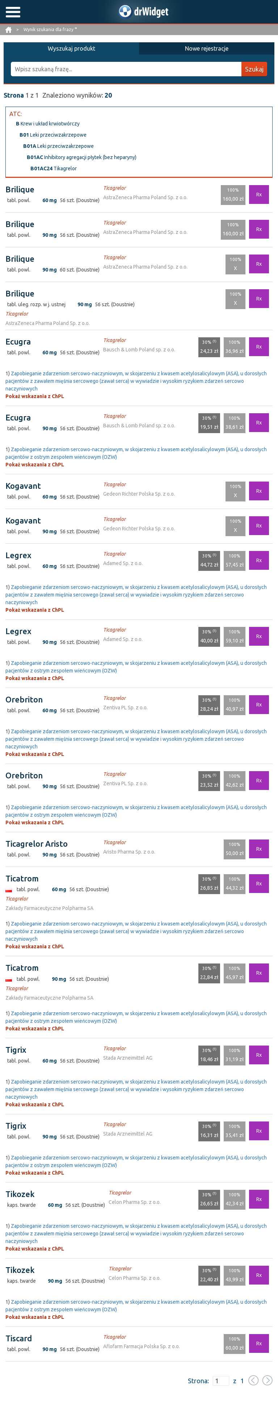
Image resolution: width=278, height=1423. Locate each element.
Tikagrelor (53, 168)
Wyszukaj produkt (71, 48)
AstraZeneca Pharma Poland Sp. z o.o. (145, 197)
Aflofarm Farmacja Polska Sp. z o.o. (141, 1346)
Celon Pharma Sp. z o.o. (135, 1202)
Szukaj (254, 69)
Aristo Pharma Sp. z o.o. (129, 852)
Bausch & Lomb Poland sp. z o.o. (139, 349)
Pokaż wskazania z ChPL (34, 396)
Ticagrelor (114, 188)
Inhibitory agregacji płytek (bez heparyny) (81, 157)
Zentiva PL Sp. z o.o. (125, 707)
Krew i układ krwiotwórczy (48, 124)
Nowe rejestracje (206, 48)
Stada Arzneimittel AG (127, 1058)
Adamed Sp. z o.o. (123, 563)
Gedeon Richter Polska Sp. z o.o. (139, 494)
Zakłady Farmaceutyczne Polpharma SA (49, 908)
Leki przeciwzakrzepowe (53, 135)
